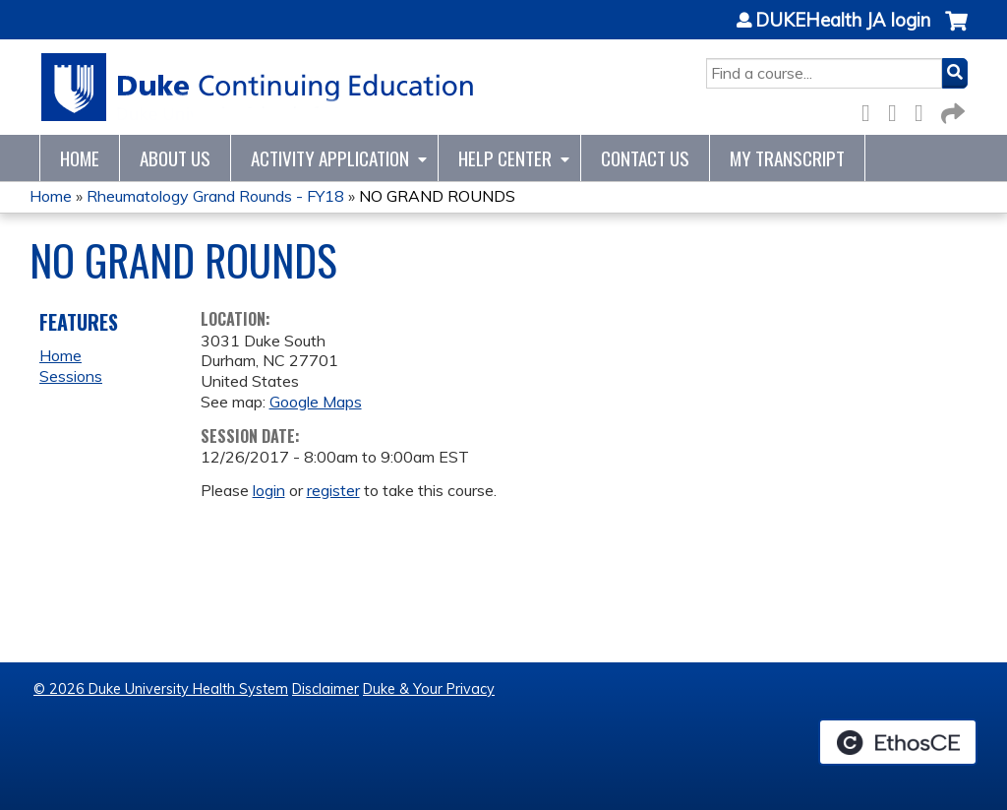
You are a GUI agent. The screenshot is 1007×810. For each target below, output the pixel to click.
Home (79, 158)
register (333, 490)
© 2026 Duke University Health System (160, 689)
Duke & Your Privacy (429, 689)
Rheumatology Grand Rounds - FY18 (215, 196)
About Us (175, 158)
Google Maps (315, 401)
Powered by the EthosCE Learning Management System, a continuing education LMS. (897, 742)
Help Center (505, 158)
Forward (951, 109)
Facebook (871, 109)
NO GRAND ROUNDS (437, 196)
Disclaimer (325, 689)
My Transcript (787, 158)
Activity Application (330, 158)
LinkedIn (924, 109)
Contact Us (645, 158)
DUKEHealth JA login (842, 21)
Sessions (70, 376)
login (269, 490)
